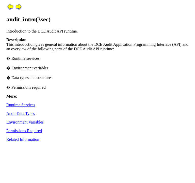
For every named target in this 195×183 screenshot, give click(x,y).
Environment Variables (25, 122)
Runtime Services (20, 105)
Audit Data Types (20, 113)
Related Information (22, 139)
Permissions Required (24, 131)
